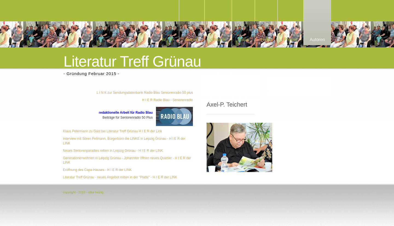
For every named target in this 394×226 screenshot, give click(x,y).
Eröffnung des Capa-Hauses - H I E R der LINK (97, 170)
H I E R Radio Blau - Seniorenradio (167, 100)
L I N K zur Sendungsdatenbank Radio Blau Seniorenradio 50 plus (145, 93)
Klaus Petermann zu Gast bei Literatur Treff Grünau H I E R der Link (112, 131)
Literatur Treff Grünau (132, 61)
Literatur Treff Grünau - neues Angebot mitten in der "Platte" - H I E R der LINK (120, 177)
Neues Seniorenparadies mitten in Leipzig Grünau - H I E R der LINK (113, 151)
